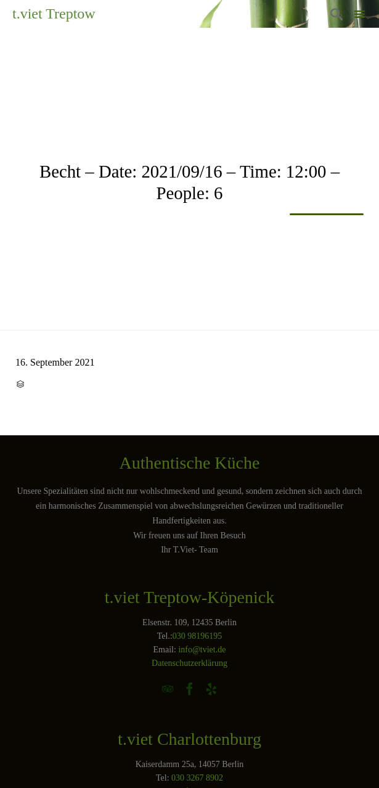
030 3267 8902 (197, 777)
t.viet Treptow (54, 14)
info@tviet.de (202, 649)
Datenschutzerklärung (189, 663)
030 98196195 (197, 636)
